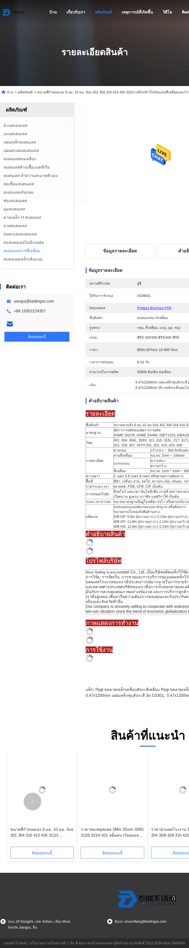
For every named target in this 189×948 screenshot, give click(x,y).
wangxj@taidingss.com (34, 301)
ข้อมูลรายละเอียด (120, 250)
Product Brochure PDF (154, 308)
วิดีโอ (167, 12)
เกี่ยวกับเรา (75, 12)
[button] (32, 801)
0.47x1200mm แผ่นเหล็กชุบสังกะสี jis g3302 (124, 695)
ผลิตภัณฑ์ (103, 12)
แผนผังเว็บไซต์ (15, 943)
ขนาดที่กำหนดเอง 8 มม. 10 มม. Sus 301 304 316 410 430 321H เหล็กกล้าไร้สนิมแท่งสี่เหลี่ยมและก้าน (42, 832)
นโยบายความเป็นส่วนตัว (48, 943)
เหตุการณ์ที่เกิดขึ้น (137, 12)
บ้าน (53, 12)
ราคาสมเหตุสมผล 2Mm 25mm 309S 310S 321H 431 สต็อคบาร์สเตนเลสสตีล (112, 832)
